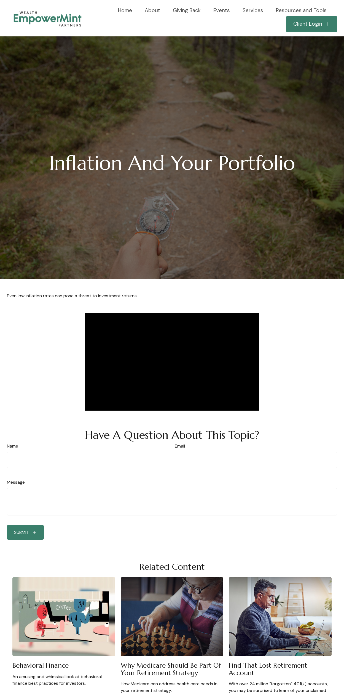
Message (16, 482)
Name (12, 446)
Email (180, 446)
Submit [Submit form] (21, 532)
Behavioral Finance (40, 665)
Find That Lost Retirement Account (268, 669)
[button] (125, 10)
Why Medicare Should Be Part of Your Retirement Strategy (171, 669)
